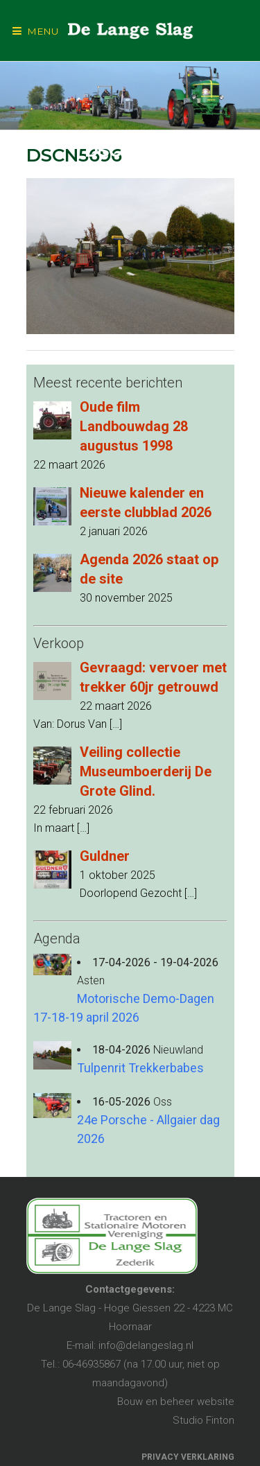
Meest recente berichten (107, 382)
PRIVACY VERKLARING (187, 1457)
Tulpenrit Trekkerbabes (140, 1068)
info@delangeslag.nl (145, 1345)
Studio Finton (203, 1420)
